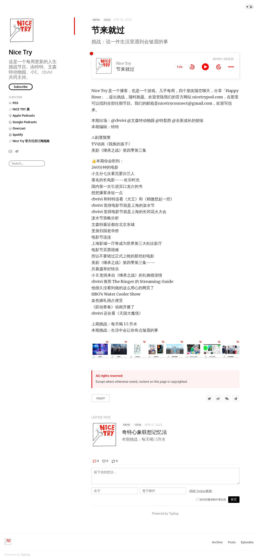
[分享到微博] (218, 398)
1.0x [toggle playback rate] (179, 67)
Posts (232, 542)
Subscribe (21, 87)
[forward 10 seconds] (218, 67)
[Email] (10, 151)
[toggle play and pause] (205, 66)
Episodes (247, 542)
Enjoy (100, 398)
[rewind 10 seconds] (192, 67)
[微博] (17, 151)
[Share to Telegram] (235, 398)
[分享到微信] (227, 398)
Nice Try (20, 52)
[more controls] (231, 67)
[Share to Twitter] (209, 398)
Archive (217, 542)
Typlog (25, 554)
